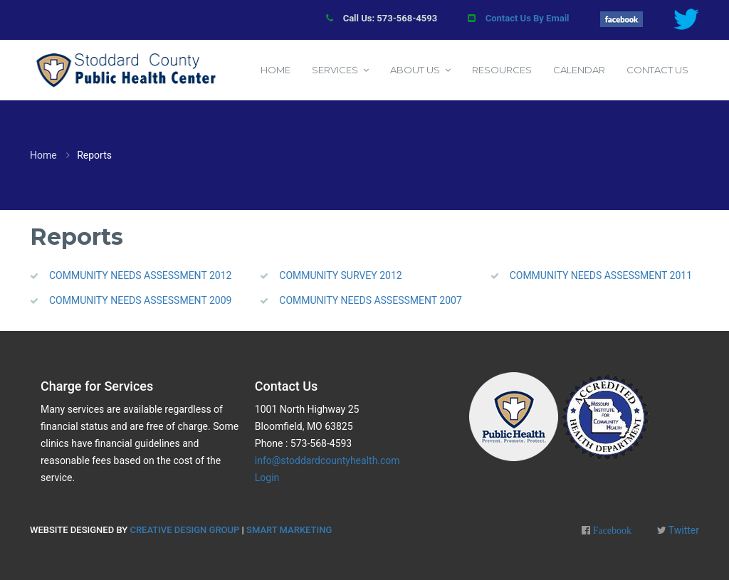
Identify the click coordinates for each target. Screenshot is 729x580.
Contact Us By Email (528, 18)
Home (43, 155)
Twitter (682, 530)
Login (267, 477)
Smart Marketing (289, 529)
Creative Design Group (184, 529)
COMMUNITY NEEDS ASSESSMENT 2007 (370, 300)
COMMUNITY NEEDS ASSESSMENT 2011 (601, 275)
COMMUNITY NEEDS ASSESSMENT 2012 (140, 275)
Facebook (610, 530)
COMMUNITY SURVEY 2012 (340, 275)
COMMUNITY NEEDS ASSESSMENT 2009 (140, 300)
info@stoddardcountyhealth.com (327, 460)
